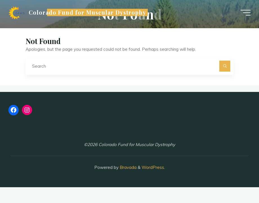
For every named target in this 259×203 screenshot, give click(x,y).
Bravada (128, 167)
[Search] (225, 66)
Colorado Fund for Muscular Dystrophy (87, 12)
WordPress (153, 167)
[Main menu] (245, 13)
